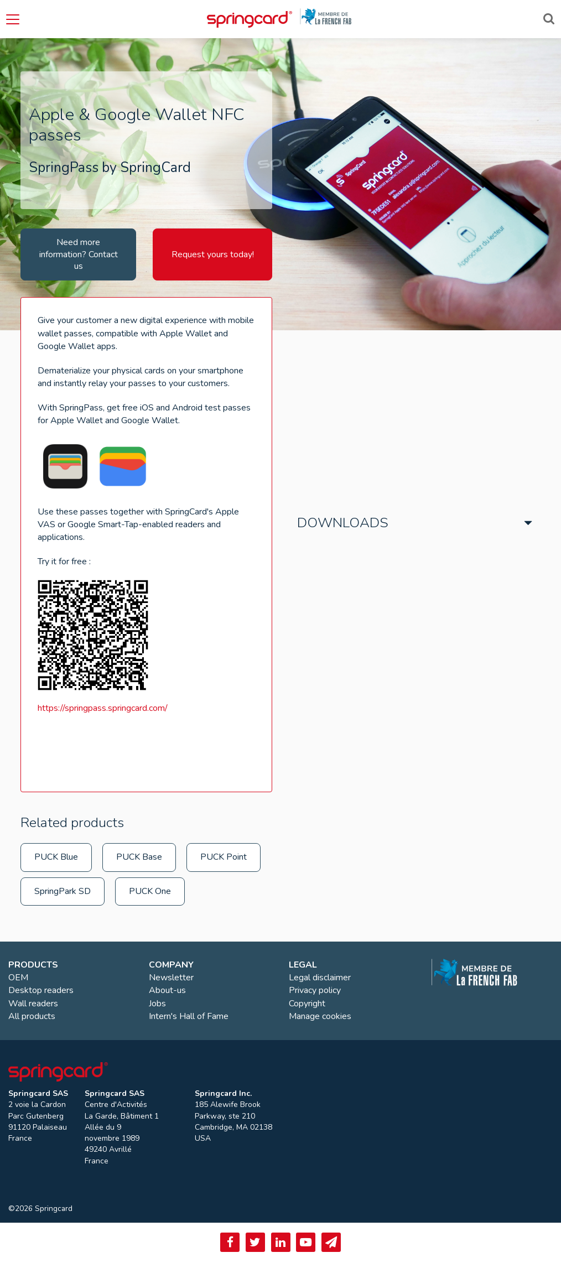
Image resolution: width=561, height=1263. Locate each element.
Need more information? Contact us (78, 254)
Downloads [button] (342, 522)
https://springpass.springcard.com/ (103, 708)
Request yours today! (213, 254)
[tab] (415, 520)
